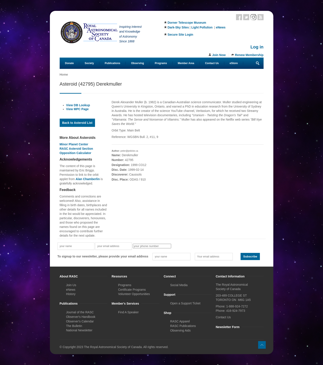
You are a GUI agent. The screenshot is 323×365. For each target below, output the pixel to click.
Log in (257, 47)
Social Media (179, 285)
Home (64, 74)
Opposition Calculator (75, 153)
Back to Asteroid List (77, 122)
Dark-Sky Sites (178, 27)
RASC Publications (183, 326)
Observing (137, 63)
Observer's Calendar (80, 321)
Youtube (260, 17)
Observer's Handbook (80, 317)
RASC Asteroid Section (76, 148)
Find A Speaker (128, 312)
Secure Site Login (180, 34)
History (71, 294)
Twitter (246, 17)
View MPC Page (77, 109)
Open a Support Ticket (185, 303)
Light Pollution (202, 27)
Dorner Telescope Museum (186, 22)
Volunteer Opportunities (134, 294)
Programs (161, 63)
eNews (220, 27)
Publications (112, 63)
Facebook (239, 17)
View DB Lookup (78, 105)
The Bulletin (74, 326)
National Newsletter (79, 330)
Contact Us (212, 63)
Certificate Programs (132, 289)
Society (89, 63)
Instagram (253, 17)
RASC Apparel (180, 321)
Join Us (71, 285)
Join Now (219, 55)
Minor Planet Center (74, 144)
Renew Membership (249, 55)
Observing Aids (180, 330)
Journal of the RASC (80, 312)
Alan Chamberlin (87, 179)
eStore (234, 63)
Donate (69, 63)
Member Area (186, 63)
